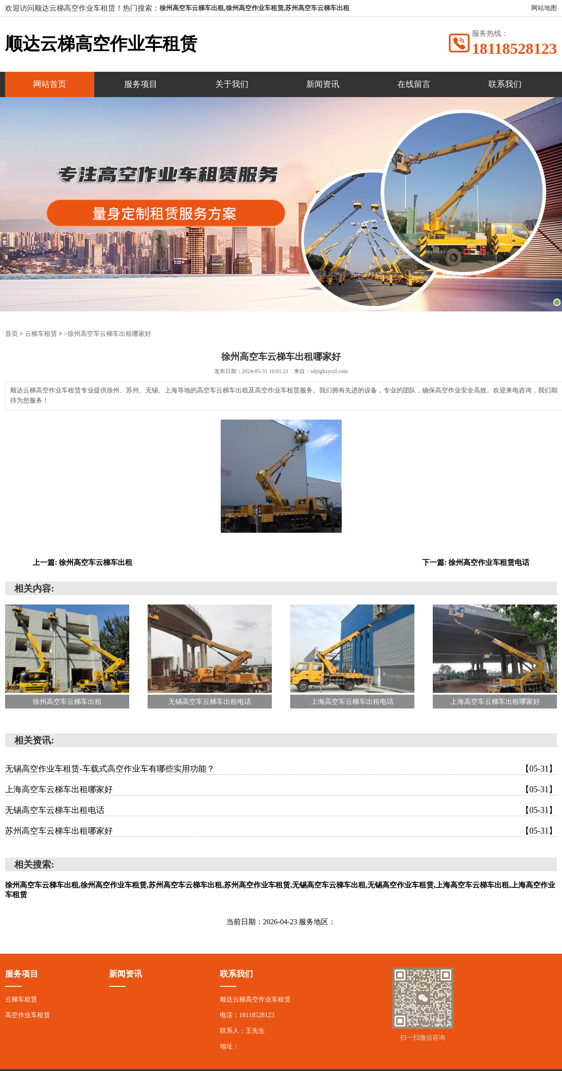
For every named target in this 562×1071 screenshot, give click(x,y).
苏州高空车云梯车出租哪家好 (281, 830)
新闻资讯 (322, 84)
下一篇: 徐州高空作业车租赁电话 (475, 562)
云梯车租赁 (41, 333)
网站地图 (544, 8)
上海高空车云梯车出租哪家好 (281, 789)
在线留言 (413, 84)
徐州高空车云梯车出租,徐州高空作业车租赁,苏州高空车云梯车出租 (255, 8)
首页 (11, 333)
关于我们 (231, 84)
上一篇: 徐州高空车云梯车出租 (82, 562)
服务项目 (140, 84)
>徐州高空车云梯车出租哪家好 (107, 333)
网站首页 (49, 84)
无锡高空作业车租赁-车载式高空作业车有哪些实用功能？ (281, 768)
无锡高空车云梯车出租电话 (281, 810)
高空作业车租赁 (27, 1015)
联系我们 (505, 84)
